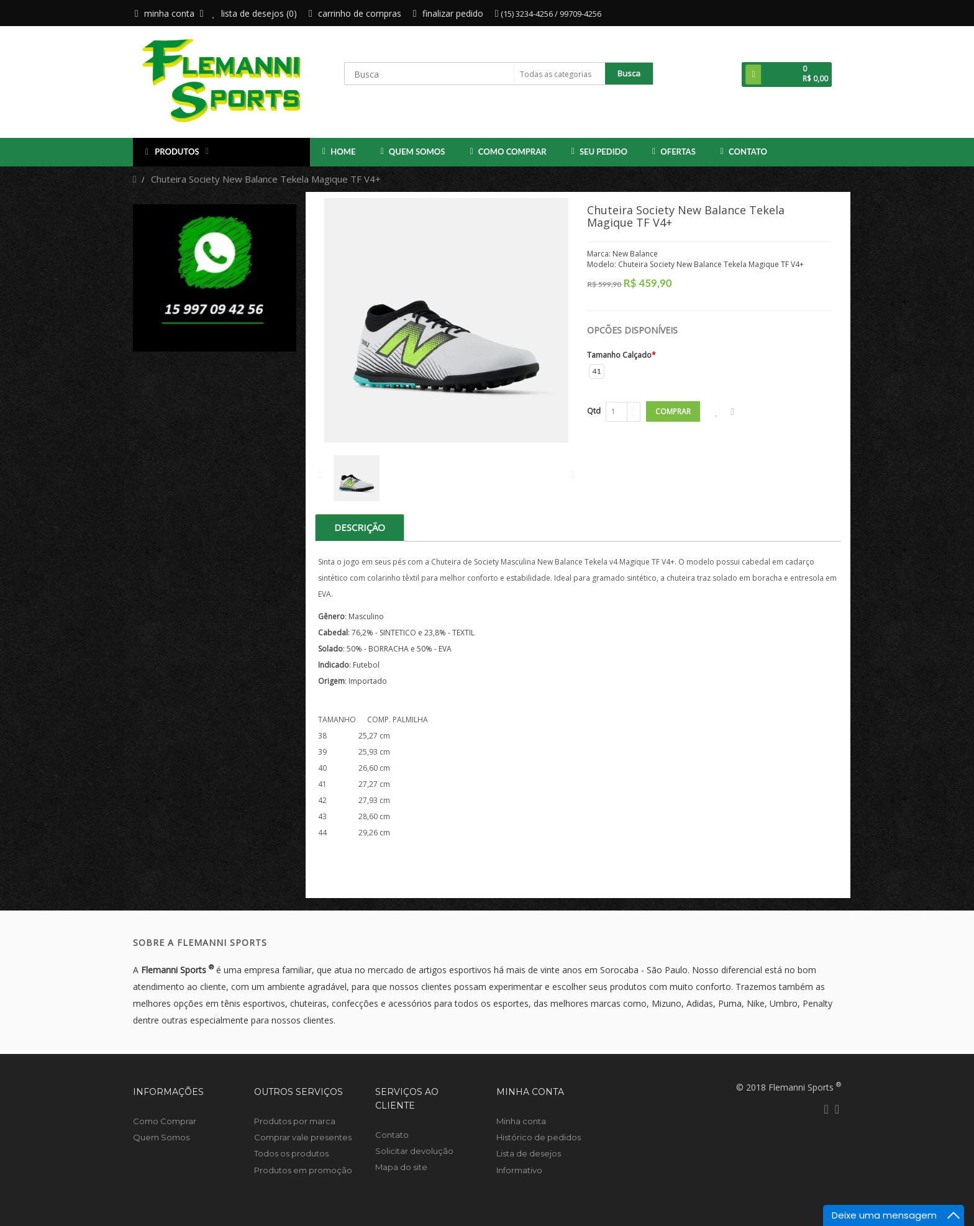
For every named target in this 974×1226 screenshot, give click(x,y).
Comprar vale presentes (303, 1137)
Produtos (177, 152)
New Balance (635, 253)
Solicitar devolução (414, 1151)
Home (339, 151)
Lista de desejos (528, 1153)
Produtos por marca (294, 1121)
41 (597, 371)
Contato (744, 151)
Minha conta (521, 1121)
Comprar (673, 411)
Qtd (594, 411)
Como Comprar (508, 151)
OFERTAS (674, 151)
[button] (787, 74)
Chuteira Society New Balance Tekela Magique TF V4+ (266, 179)
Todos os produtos (291, 1153)
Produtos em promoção (303, 1170)
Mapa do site (401, 1167)
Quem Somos (413, 151)
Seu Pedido (599, 151)
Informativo (519, 1170)
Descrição (359, 527)
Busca (628, 73)
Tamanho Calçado (619, 355)
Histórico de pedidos (538, 1137)
